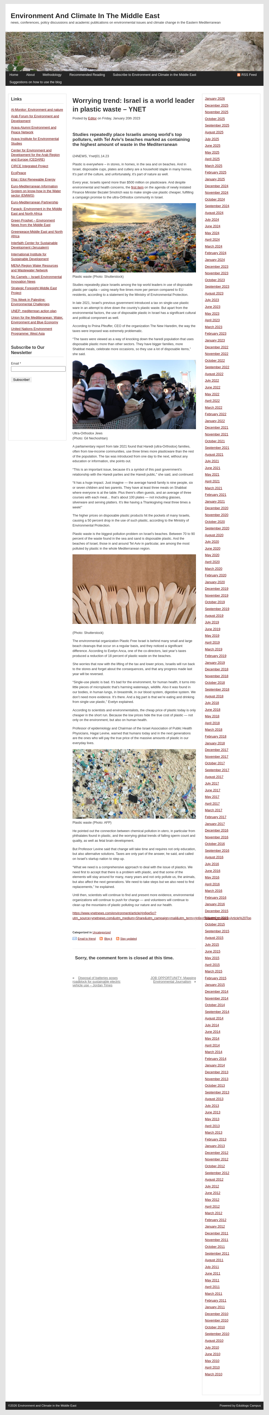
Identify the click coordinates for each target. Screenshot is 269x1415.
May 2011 (212, 1280)
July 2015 (212, 944)
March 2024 (213, 246)
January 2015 (215, 985)
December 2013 (216, 1072)
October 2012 (215, 1166)
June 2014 (212, 1032)
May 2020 (212, 555)
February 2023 (215, 333)
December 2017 (216, 750)
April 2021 (212, 481)
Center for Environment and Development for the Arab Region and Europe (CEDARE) (35, 155)
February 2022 (215, 414)
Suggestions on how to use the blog (35, 82)
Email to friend (87, 938)
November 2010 (216, 1320)
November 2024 (216, 192)
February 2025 (215, 172)
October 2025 (215, 119)
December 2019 (216, 589)
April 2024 (212, 239)
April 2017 (212, 804)
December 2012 (216, 1153)
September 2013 (217, 1092)
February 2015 (215, 978)
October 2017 (215, 763)
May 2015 (212, 958)
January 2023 (215, 340)
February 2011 (215, 1300)
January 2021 (215, 501)
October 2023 (215, 280)
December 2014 (216, 991)
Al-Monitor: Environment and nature (37, 110)
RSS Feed (249, 75)
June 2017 (212, 790)
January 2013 (215, 1146)
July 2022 (212, 380)
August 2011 (214, 1260)
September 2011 (217, 1253)
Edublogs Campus (248, 1405)
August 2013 (214, 1099)
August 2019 (214, 616)
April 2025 (212, 159)
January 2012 (215, 1226)
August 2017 (214, 777)
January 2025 (215, 179)
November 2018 (216, 676)
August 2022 (214, 374)
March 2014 (213, 1052)
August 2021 (214, 454)
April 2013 (212, 1126)
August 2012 (214, 1179)
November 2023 (216, 273)
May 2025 (212, 152)
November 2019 (216, 595)
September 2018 (217, 689)
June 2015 (212, 951)
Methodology (52, 75)
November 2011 (216, 1240)
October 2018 (215, 683)
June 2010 (212, 1354)
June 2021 (212, 468)
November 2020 (216, 515)
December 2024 (216, 186)
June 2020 (212, 548)
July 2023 (212, 300)
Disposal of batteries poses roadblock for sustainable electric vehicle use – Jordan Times (97, 981)
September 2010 (217, 1334)
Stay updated (128, 938)
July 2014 (212, 1025)
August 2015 (214, 938)
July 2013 (212, 1106)
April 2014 (212, 1045)
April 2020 (212, 562)
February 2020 (215, 575)
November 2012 (216, 1159)
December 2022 (216, 347)
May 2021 (212, 474)
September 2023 (217, 286)
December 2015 (216, 911)
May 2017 (212, 797)
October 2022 (215, 360)
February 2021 (215, 495)
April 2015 (212, 965)
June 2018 (212, 710)
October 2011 (215, 1247)
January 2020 (215, 582)
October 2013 (215, 1085)
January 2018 (215, 743)
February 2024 (215, 253)
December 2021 (216, 427)
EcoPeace (18, 173)
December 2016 (216, 830)
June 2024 (212, 226)
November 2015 (216, 918)
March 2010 (213, 1374)
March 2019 (213, 649)
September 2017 (217, 770)
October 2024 (215, 199)
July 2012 (212, 1186)
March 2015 (213, 971)
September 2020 (217, 528)
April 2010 (212, 1367)
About (30, 75)
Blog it (108, 938)
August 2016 (214, 857)
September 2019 (217, 609)
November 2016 (216, 837)
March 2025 (213, 166)
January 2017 (215, 824)
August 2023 (214, 293)
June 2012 (212, 1193)
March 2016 (213, 891)
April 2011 (212, 1287)
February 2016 (215, 898)
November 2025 (216, 112)
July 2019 (212, 622)
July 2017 (212, 783)
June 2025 (212, 146)
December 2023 (216, 267)
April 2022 (212, 401)
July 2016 (212, 864)
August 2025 (214, 132)
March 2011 (213, 1294)
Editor (92, 118)
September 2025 (217, 125)
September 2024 (217, 206)
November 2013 (216, 1079)
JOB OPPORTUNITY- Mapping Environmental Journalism (173, 979)
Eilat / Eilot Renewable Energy (33, 179)
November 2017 (216, 757)
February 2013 (215, 1139)
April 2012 (212, 1206)
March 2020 (213, 569)
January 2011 (215, 1307)
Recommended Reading (87, 75)
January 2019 (215, 663)
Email (16, 363)
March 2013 (213, 1132)
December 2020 (216, 508)
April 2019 (212, 642)
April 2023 (212, 320)
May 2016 (212, 877)
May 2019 (212, 636)
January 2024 (215, 260)
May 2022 (212, 394)
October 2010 (215, 1327)
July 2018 (212, 703)
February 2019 (215, 656)
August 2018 (214, 696)
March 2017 (213, 810)
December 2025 (216, 105)
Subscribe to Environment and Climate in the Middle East (154, 75)
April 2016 (212, 884)
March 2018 (213, 730)
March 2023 (213, 327)
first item (137, 187)
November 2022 (216, 354)
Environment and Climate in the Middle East (85, 16)
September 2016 (217, 851)
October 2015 (215, 924)
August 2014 (214, 1018)
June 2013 (212, 1112)
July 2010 (212, 1347)
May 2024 (212, 233)
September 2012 (217, 1173)
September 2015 (217, 931)
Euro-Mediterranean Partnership (34, 202)
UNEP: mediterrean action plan (33, 311)
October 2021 (215, 441)
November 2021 (216, 434)
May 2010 (212, 1361)
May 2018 (212, 716)
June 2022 (212, 387)
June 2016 (212, 871)
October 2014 (215, 1005)
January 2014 (215, 1065)
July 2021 (212, 461)
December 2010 (216, 1314)
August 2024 (214, 213)
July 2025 (212, 139)
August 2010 (214, 1341)
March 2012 (213, 1213)
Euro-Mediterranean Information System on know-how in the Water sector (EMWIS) (36, 191)
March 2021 (213, 488)
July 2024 (212, 220)
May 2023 (212, 313)
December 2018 (216, 669)
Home (13, 75)
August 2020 (214, 535)
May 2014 (212, 1038)
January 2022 (215, 421)
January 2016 (215, 904)
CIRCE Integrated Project (29, 166)
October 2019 (215, 602)
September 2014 (217, 1012)
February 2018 (215, 736)
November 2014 (216, 998)
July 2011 (212, 1267)
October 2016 (215, 844)
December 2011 (216, 1233)
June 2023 (212, 307)
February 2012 (215, 1220)
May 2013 (212, 1119)
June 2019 (212, 629)
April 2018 (212, 723)
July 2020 (212, 542)
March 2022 (213, 407)
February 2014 (215, 1059)
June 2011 (212, 1273)
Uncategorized (101, 932)
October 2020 (215, 522)
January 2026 (215, 99)
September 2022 (217, 367)
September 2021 (217, 448)
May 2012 (212, 1200)
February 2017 (215, 817)
